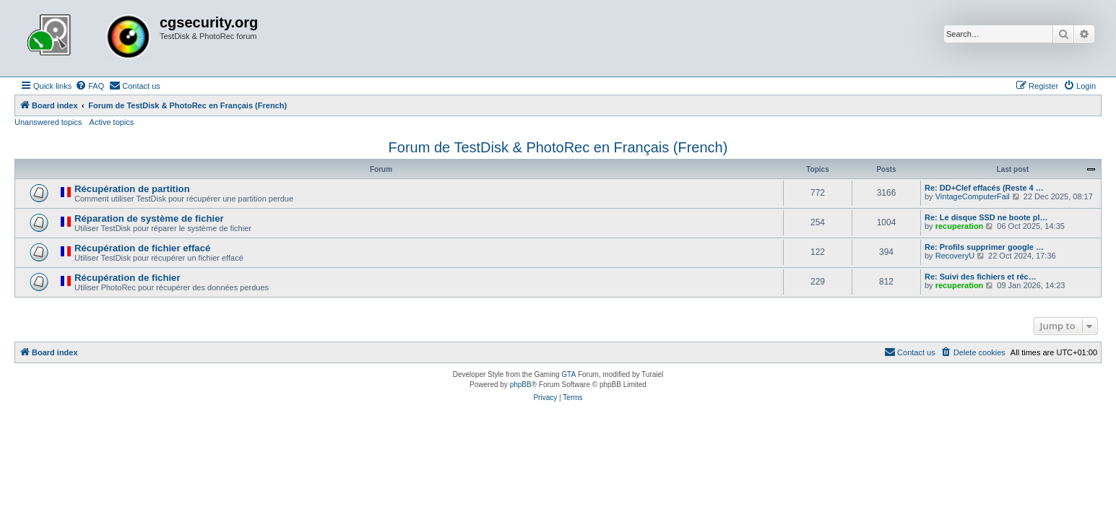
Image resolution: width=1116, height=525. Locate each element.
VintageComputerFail (972, 196)
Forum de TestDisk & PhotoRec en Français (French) (558, 147)
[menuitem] (89, 86)
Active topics (112, 122)
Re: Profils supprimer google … (984, 247)
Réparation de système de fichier (149, 218)
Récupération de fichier (127, 277)
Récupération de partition (132, 188)
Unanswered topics (48, 122)
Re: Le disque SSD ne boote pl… (986, 217)
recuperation (959, 226)
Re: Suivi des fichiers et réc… (981, 276)
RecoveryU (954, 255)
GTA (568, 374)
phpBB (521, 385)
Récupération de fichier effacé (142, 248)
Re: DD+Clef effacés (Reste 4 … (984, 187)
